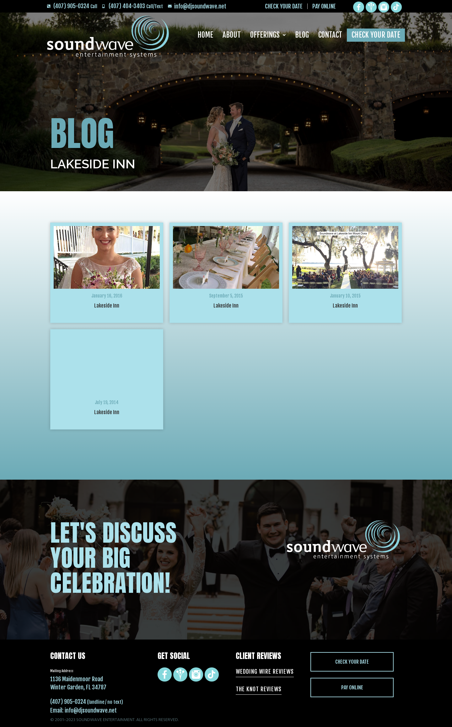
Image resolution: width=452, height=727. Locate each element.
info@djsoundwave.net (91, 710)
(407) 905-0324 (68, 701)
